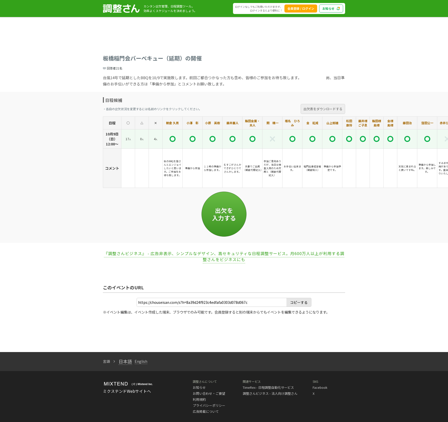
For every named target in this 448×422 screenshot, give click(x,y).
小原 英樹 (212, 123)
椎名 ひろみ (292, 123)
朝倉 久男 (172, 123)
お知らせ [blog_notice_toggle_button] (331, 8)
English (141, 361)
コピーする (299, 302)
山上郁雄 (332, 123)
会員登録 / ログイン (300, 8)
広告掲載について (206, 411)
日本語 (125, 361)
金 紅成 (312, 123)
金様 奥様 (391, 123)
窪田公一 (427, 123)
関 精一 (272, 123)
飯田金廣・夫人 (252, 123)
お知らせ (199, 387)
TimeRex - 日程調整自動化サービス (268, 387)
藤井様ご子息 (362, 123)
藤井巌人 (232, 123)
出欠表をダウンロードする (322, 108)
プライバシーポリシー (209, 405)
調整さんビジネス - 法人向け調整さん (270, 393)
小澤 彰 (193, 123)
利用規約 (199, 399)
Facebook (320, 387)
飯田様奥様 (376, 123)
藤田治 (407, 123)
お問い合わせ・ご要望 (209, 393)
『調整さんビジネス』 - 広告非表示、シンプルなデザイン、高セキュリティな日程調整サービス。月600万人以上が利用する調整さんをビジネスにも (224, 256)
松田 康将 (349, 123)
